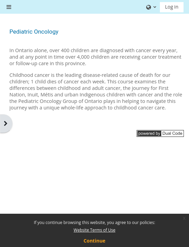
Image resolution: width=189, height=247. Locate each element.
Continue (94, 240)
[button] (150, 7)
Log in (171, 6)
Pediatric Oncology (34, 31)
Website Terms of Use (94, 230)
